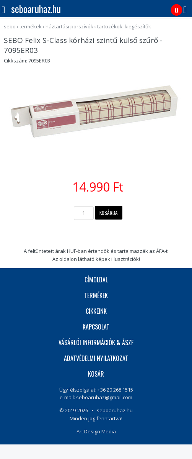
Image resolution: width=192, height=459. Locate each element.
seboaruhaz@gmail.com (104, 397)
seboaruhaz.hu (36, 9)
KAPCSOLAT (96, 326)
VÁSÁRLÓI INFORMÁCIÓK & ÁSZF (96, 342)
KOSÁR (96, 374)
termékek (31, 26)
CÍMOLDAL (96, 279)
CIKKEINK (96, 311)
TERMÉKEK (96, 295)
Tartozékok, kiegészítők (124, 26)
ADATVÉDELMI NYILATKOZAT (96, 358)
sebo (10, 26)
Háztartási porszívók (69, 26)
